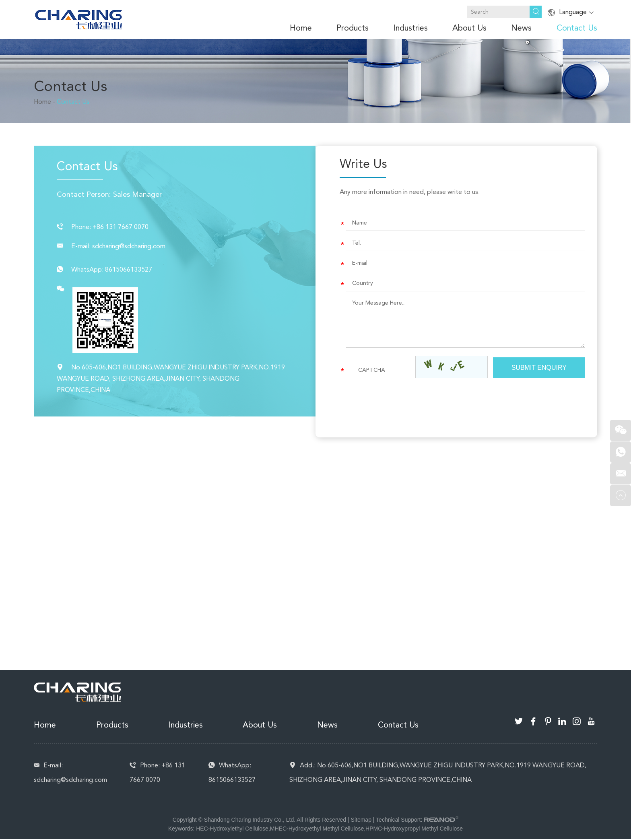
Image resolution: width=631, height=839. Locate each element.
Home (301, 28)
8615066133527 (128, 269)
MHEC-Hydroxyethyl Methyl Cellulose (317, 828)
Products (352, 28)
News (521, 28)
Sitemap (361, 819)
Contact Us (577, 28)
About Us (469, 28)
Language (572, 12)
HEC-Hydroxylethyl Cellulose (232, 828)
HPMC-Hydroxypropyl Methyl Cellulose (414, 828)
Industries (411, 28)
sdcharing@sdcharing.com (128, 246)
